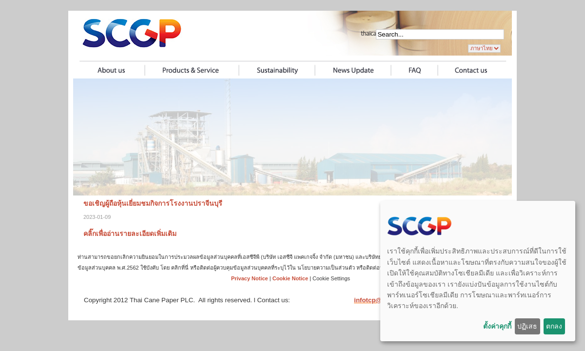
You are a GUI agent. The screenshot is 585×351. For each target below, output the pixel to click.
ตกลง (554, 326)
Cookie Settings (331, 278)
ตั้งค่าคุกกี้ (497, 326)
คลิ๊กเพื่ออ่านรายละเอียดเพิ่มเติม (129, 233)
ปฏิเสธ (527, 326)
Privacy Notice (249, 278)
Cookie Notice (290, 278)
